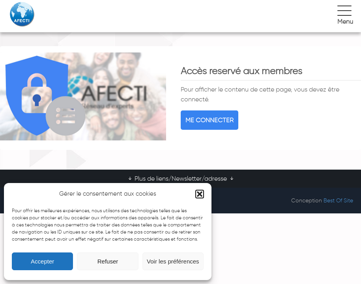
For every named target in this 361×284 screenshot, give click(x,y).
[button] (200, 194)
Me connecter (209, 120)
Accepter (42, 261)
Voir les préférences (173, 261)
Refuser (107, 261)
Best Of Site (338, 200)
